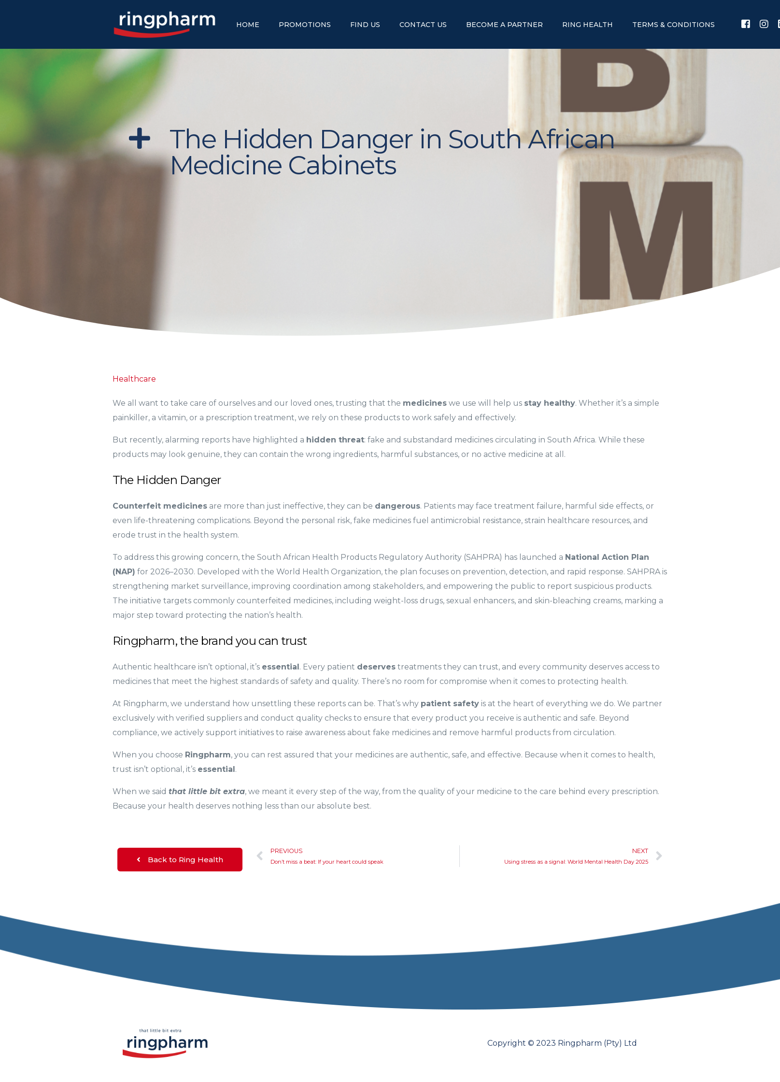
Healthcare (134, 379)
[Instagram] (764, 23)
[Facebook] (746, 23)
